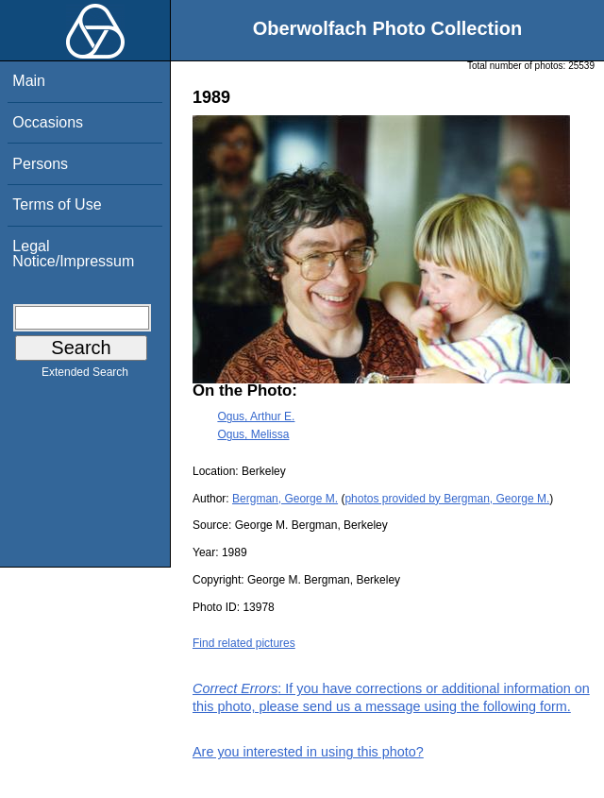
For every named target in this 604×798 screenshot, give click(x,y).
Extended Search (85, 376)
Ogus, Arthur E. (255, 416)
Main (28, 81)
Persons (40, 164)
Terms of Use (56, 204)
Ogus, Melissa (253, 434)
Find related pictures (244, 643)
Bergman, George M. (285, 498)
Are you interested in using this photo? (308, 751)
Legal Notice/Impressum (73, 253)
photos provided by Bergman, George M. (446, 498)
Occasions (47, 122)
